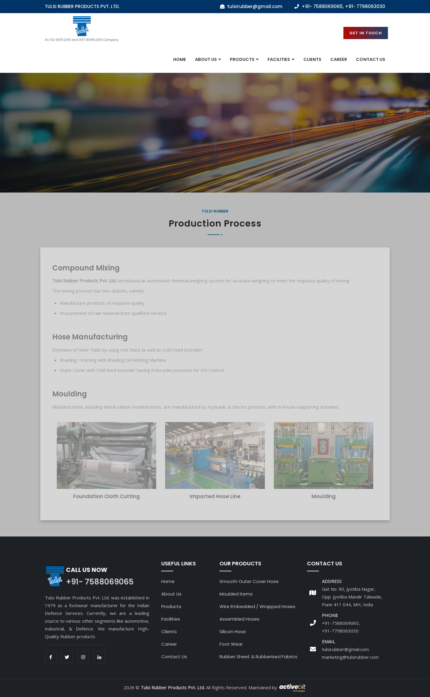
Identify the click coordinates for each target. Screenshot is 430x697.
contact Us (370, 59)
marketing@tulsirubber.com (350, 657)
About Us (206, 59)
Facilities (279, 59)
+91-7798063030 (340, 631)
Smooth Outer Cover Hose (249, 581)
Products (242, 59)
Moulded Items (236, 594)
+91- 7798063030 (365, 6)
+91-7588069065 (340, 623)
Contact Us (174, 656)
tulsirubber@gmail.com (345, 649)
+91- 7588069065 (322, 6)
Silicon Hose (232, 631)
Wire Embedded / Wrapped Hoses (257, 606)
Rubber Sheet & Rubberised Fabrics (258, 656)
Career (338, 59)
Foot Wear (231, 644)
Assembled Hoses (239, 619)
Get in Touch (365, 33)
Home (179, 59)
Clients (312, 59)
